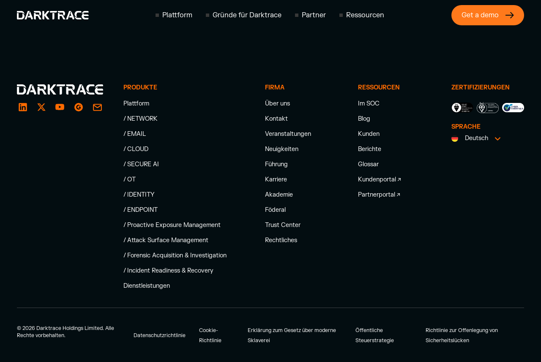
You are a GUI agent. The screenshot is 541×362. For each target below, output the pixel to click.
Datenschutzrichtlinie (160, 335)
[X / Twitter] (41, 107)
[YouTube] (60, 107)
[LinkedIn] (23, 107)
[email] (79, 107)
